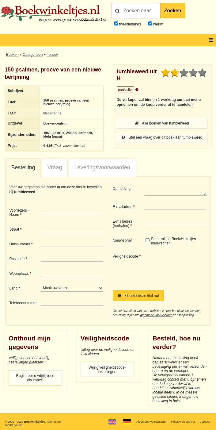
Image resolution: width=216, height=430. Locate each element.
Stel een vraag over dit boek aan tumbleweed (162, 137)
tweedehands (130, 24)
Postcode (17, 259)
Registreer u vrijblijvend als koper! (35, 378)
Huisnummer (19, 244)
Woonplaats (18, 273)
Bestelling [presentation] (23, 167)
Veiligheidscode (125, 256)
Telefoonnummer (22, 303)
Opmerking (122, 188)
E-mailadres (122, 207)
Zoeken (172, 10)
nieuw (157, 24)
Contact (204, 421)
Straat (14, 229)
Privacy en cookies (183, 421)
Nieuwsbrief (122, 240)
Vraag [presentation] (54, 167)
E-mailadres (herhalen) (122, 223)
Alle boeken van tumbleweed (162, 123)
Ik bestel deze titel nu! (138, 296)
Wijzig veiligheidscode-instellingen (107, 369)
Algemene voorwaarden (156, 315)
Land (13, 288)
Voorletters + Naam (19, 212)
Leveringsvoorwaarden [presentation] (102, 167)
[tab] (23, 167)
